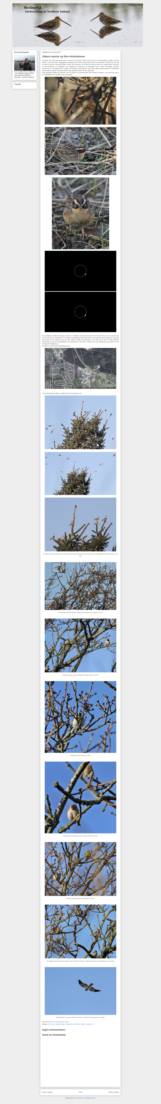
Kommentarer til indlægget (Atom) (85, 1098)
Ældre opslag (114, 1092)
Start (80, 1092)
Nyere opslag (47, 1092)
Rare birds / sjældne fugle (56, 1024)
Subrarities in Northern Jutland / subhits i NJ (80, 1024)
